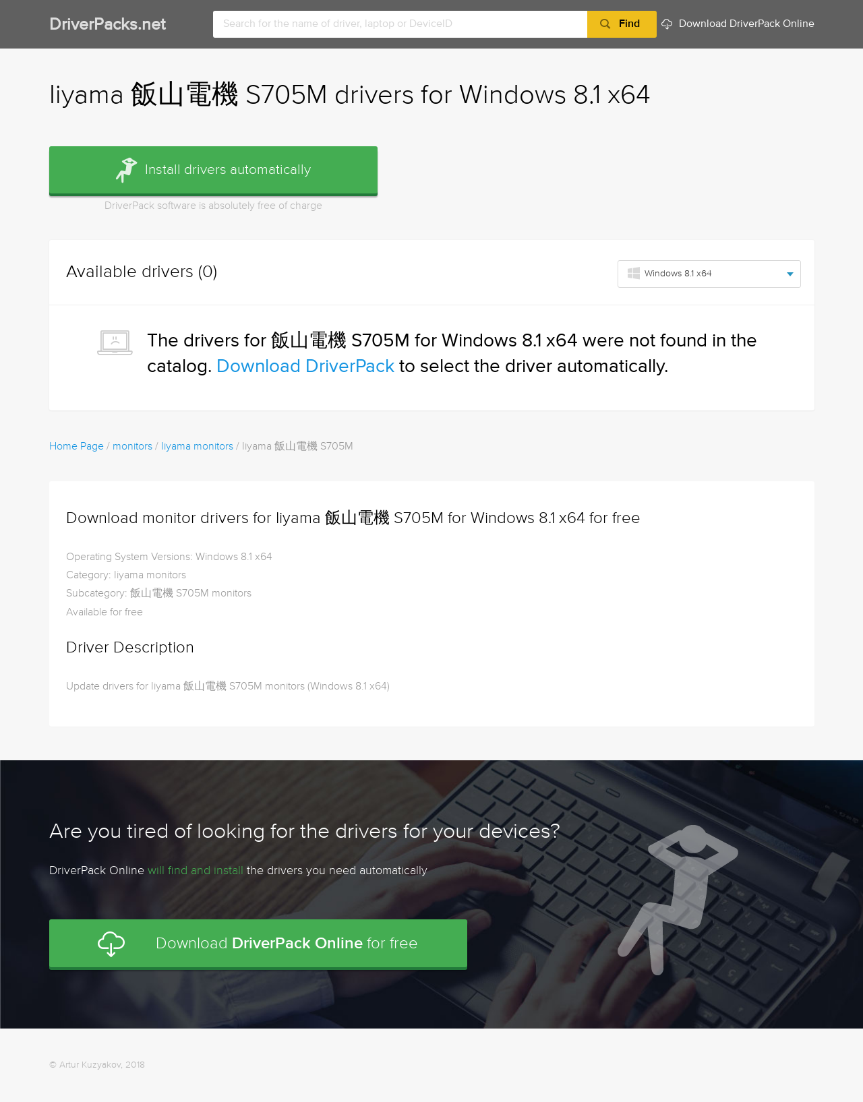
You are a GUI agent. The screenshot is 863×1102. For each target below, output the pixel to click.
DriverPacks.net (107, 25)
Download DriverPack (305, 366)
